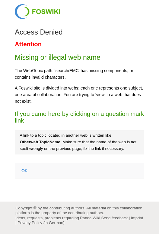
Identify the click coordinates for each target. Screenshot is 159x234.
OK (24, 170)
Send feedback (114, 218)
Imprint (137, 218)
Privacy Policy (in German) (41, 222)
